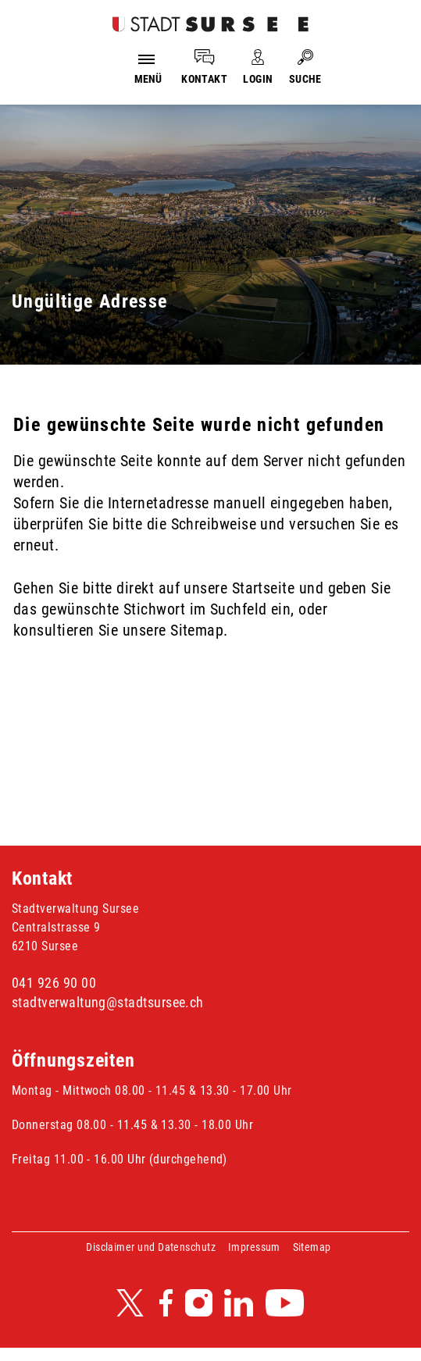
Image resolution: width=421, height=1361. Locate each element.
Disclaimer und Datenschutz (151, 1247)
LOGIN (258, 79)
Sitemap (312, 1247)
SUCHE (305, 79)
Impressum (254, 1247)
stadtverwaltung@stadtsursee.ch (108, 1002)
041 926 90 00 (54, 982)
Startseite (263, 588)
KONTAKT (204, 79)
